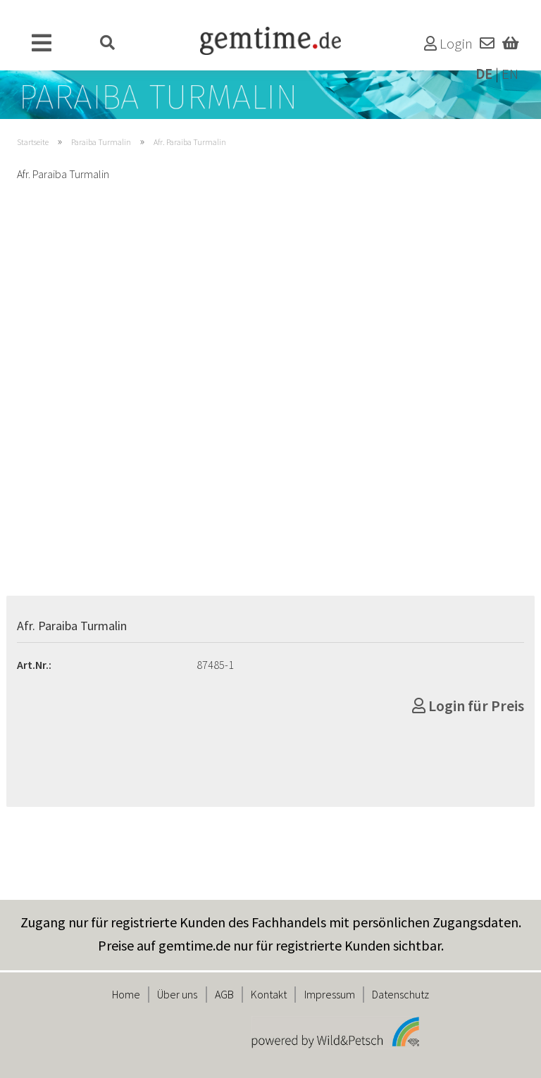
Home (126, 994)
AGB (224, 994)
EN (510, 74)
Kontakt (269, 994)
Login (448, 44)
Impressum (329, 994)
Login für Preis (468, 705)
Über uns (177, 994)
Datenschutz (400, 994)
